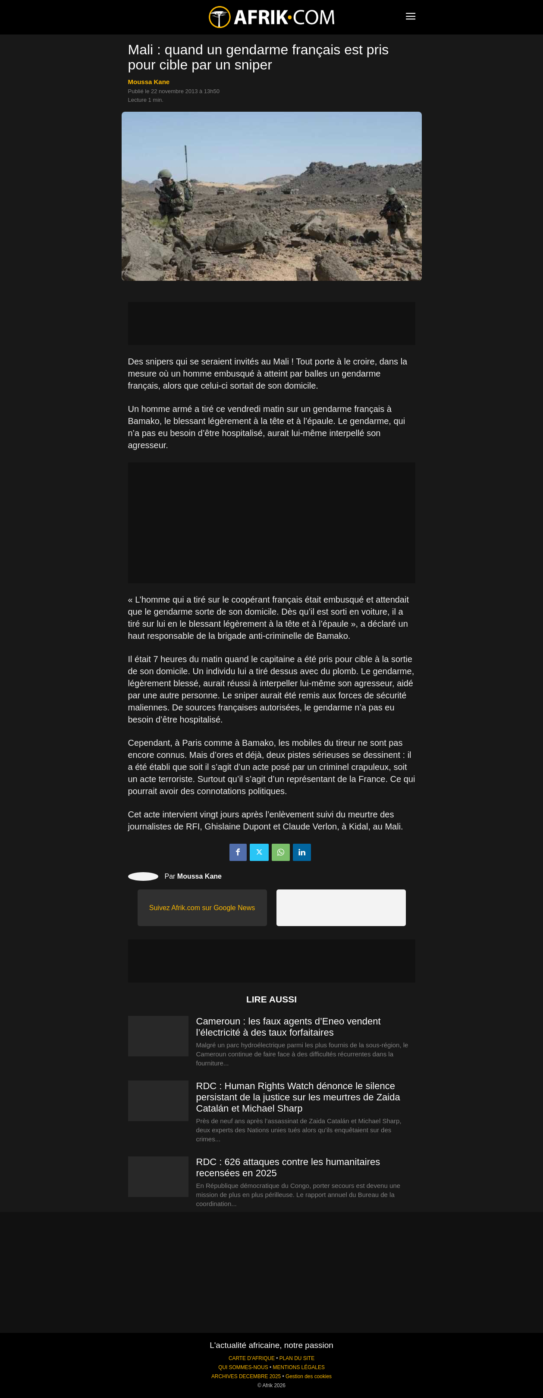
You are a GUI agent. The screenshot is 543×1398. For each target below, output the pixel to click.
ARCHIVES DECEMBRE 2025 (246, 1376)
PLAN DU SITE (296, 1358)
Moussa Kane (149, 81)
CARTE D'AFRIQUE (252, 1358)
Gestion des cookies (309, 1376)
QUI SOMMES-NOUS (243, 1367)
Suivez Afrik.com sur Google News (202, 907)
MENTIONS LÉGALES (299, 1367)
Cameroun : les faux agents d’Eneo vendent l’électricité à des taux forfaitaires (288, 1027)
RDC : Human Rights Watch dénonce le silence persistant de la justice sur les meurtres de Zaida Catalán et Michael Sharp (298, 1097)
